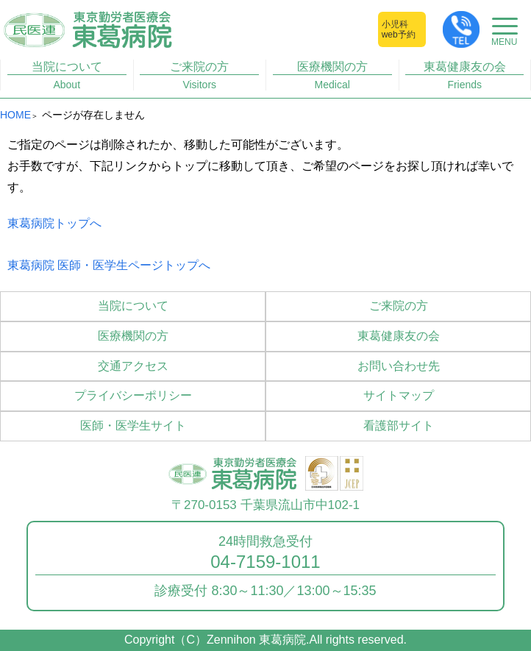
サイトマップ (398, 395)
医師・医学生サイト (133, 425)
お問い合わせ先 (398, 366)
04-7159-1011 (265, 562)
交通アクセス (133, 366)
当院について (66, 75)
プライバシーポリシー (133, 395)
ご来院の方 (199, 75)
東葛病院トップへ (54, 223)
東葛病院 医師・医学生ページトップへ (108, 265)
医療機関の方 (332, 75)
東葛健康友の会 (464, 75)
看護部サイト (398, 425)
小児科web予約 (399, 29)
